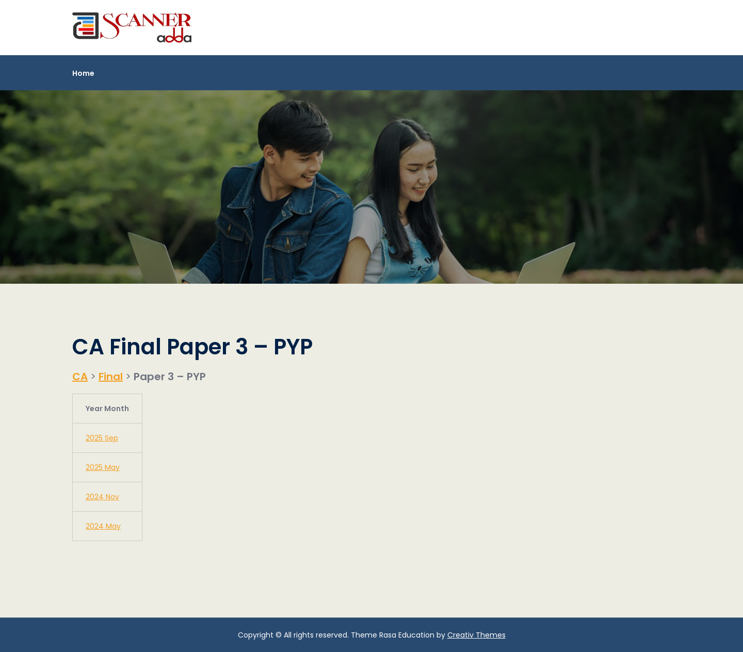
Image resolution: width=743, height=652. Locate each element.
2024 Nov (102, 497)
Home (83, 73)
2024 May (103, 526)
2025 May (103, 467)
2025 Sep (102, 438)
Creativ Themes (476, 635)
